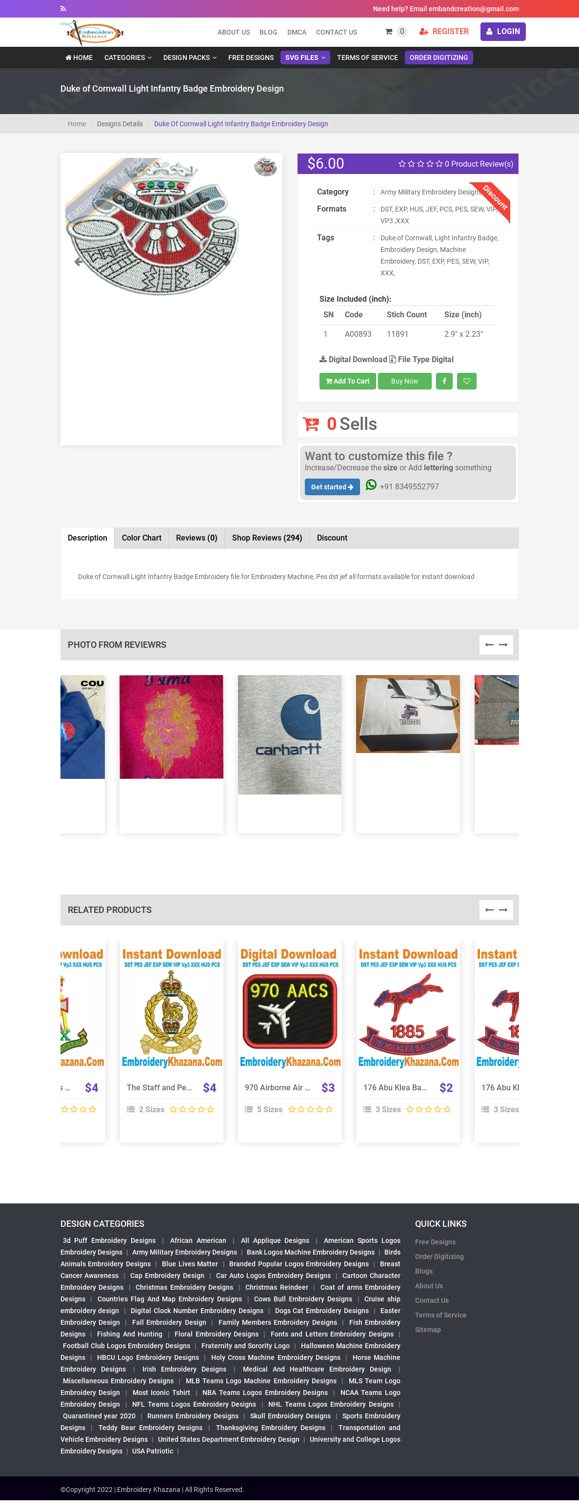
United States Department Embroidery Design (228, 1439)
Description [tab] (87, 537)
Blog (269, 32)
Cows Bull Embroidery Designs (303, 1299)
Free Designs (251, 57)
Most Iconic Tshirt (161, 1392)
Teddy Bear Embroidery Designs (150, 1428)
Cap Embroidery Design (167, 1275)
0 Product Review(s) (456, 164)
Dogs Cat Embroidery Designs (322, 1311)
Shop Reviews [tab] (267, 537)
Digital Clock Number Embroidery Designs (197, 1311)
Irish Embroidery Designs (184, 1369)
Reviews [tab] (197, 537)
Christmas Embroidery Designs (184, 1287)
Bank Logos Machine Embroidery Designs (311, 1252)
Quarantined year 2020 (99, 1416)
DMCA (296, 32)
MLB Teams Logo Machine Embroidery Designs (261, 1381)
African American (198, 1240)
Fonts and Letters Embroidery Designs (332, 1334)
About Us (429, 1286)
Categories (124, 57)
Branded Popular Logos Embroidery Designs (298, 1264)
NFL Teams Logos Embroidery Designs (194, 1404)
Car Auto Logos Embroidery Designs (273, 1275)
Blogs (424, 1271)
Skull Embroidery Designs (290, 1416)
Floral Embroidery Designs (217, 1334)
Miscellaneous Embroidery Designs (118, 1381)
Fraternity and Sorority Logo (245, 1346)
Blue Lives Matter (190, 1264)
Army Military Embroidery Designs (184, 1252)
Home (79, 57)
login (503, 31)
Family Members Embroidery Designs (278, 1322)
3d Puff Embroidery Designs (109, 1240)
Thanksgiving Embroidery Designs (270, 1428)
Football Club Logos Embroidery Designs (127, 1346)
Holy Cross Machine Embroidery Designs (275, 1357)
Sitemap (428, 1330)
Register (444, 31)
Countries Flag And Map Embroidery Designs (170, 1299)
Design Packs (186, 57)
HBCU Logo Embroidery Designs (148, 1357)
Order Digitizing (439, 57)
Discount (332, 537)
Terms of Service (367, 57)
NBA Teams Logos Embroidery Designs (265, 1392)
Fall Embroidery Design (169, 1322)
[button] (78, 278)
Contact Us (336, 32)
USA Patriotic (152, 1451)
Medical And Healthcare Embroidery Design (317, 1369)
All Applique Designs (275, 1240)
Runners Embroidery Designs (193, 1416)
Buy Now (405, 381)
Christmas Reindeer (276, 1287)
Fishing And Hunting (129, 1334)
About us (234, 32)
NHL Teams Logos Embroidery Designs (330, 1404)
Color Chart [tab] (141, 537)
